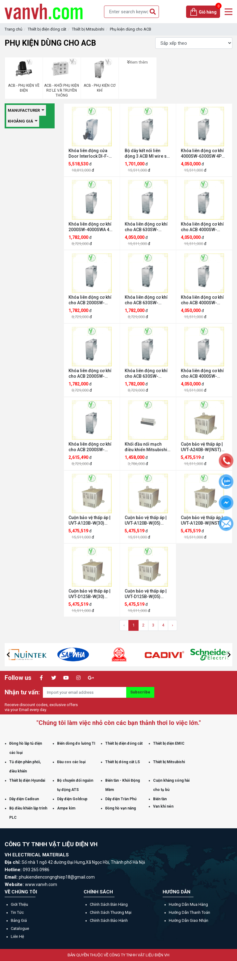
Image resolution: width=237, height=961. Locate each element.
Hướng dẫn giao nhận (188, 920)
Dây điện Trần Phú (120, 799)
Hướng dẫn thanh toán (189, 912)
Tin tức (17, 912)
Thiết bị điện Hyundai (27, 780)
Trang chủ (13, 29)
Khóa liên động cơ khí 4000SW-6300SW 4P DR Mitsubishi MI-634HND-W (202, 153)
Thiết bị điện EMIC (169, 743)
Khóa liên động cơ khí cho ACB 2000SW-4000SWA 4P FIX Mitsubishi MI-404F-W (91, 373)
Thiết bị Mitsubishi (88, 29)
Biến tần (160, 799)
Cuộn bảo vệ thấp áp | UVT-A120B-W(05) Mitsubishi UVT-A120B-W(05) (148, 520)
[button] (8, 654)
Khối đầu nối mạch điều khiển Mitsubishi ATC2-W (146, 447)
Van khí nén (163, 806)
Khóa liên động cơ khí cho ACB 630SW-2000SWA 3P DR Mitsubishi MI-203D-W (147, 300)
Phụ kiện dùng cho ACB (130, 29)
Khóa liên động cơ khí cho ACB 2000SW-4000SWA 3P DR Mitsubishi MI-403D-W (91, 300)
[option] (47, 654)
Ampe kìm (66, 808)
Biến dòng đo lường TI (76, 743)
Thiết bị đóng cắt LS (122, 762)
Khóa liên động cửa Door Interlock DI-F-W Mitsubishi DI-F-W (90, 153)
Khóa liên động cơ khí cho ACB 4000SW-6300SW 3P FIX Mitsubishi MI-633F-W (203, 373)
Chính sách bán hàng (109, 904)
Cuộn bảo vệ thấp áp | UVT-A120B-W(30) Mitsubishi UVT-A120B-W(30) (91, 520)
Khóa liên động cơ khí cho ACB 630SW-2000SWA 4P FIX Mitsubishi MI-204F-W (147, 373)
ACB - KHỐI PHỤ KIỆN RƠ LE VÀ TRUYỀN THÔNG (61, 90)
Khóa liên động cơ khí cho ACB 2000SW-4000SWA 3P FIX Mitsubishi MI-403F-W (91, 447)
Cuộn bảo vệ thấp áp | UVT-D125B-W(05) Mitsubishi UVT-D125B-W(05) (148, 594)
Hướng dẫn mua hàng (188, 904)
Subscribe (140, 692)
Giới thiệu (19, 904)
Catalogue (20, 928)
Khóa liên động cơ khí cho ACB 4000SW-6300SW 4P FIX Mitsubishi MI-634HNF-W (204, 300)
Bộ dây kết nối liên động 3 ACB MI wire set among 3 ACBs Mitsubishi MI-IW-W (147, 153)
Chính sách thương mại (110, 912)
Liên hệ (17, 936)
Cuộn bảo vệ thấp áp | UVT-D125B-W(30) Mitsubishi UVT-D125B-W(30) (91, 594)
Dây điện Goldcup (72, 799)
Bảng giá (19, 920)
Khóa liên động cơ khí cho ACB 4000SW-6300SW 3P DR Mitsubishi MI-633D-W (203, 227)
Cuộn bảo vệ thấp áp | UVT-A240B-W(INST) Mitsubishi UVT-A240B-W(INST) (204, 447)
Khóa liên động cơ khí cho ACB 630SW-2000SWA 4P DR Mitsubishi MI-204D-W (147, 227)
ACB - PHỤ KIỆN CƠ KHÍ (99, 88)
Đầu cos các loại (71, 762)
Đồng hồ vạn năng (120, 808)
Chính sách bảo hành (109, 920)
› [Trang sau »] (172, 625)
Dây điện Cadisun (24, 799)
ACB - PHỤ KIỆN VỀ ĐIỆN (24, 88)
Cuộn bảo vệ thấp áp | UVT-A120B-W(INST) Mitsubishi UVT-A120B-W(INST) (204, 520)
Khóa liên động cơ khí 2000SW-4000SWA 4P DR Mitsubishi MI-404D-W (90, 227)
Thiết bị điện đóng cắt (47, 29)
